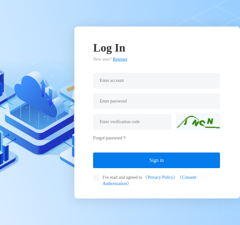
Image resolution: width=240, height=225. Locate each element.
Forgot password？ (110, 138)
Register (120, 59)
